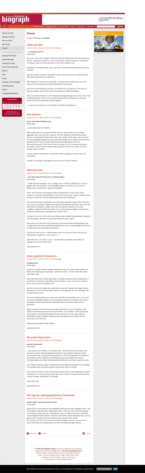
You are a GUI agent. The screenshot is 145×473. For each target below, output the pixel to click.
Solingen (59, 459)
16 (18, 105)
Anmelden (90, 26)
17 (20, 105)
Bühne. (5, 71)
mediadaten (78, 449)
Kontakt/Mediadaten (10, 93)
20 (9, 108)
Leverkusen (45, 457)
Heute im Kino (39, 26)
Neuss (64, 457)
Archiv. (4, 90)
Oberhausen (71, 457)
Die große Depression (38, 337)
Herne (68, 455)
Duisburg (77, 453)
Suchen (120, 26)
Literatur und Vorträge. (11, 82)
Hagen (62, 455)
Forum (73, 26)
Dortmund (62, 453)
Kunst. (4, 78)
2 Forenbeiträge (55, 48)
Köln (76, 455)
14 (12, 105)
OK (115, 469)
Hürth (72, 455)
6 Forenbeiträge (55, 118)
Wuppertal (69, 459)
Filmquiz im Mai (8, 63)
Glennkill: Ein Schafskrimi (103, 50)
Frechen (46, 455)
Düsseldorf (69, 453)
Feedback (44, 433)
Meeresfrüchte (34, 170)
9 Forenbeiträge (55, 173)
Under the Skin (35, 45)
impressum (60, 449)
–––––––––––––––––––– (12, 52)
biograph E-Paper (9, 56)
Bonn (44, 453)
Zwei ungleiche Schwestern (42, 256)
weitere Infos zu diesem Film (37, 48)
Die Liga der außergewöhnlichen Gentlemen (50, 395)
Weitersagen (33, 433)
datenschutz (69, 449)
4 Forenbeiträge (55, 340)
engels (51, 451)
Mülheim (58, 457)
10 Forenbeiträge (55, 398)
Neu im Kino (64, 26)
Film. (4, 75)
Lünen (52, 457)
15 (15, 105)
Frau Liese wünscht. (10, 67)
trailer (58, 451)
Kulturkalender (8, 59)
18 (4, 108)
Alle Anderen (34, 114)
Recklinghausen (50, 459)
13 (9, 105)
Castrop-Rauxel (52, 453)
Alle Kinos (81, 26)
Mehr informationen (104, 469)
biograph (38, 451)
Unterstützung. (8, 86)
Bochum (39, 453)
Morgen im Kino (51, 26)
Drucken (87, 433)
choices (45, 451)
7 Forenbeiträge (55, 259)
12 (6, 105)
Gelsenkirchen (55, 455)
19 (6, 108)
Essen (40, 455)
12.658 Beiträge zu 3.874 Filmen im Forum (12, 113)
